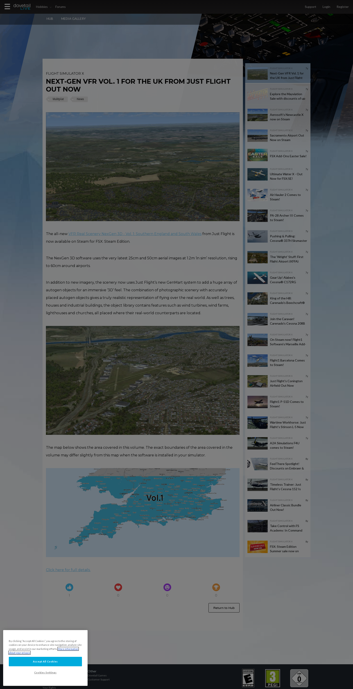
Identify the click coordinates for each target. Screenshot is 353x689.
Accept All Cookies (45, 669)
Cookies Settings (45, 680)
